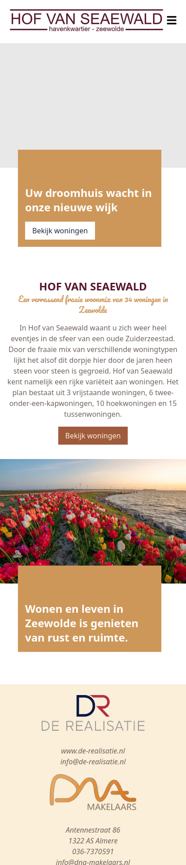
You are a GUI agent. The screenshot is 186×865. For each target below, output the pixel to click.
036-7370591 (93, 851)
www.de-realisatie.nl (93, 751)
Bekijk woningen (60, 231)
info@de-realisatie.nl (93, 762)
